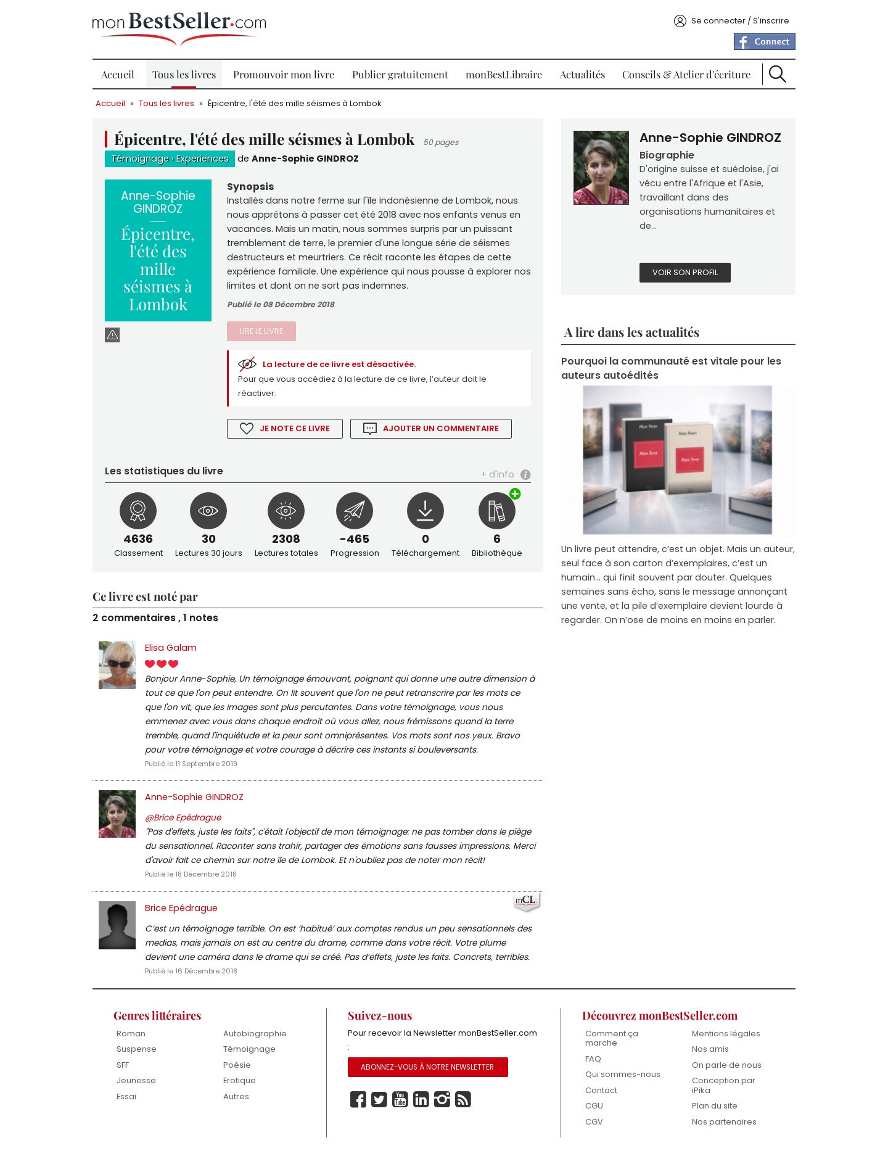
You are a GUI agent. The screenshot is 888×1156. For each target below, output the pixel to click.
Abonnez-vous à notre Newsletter (427, 1067)
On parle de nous (727, 1065)
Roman (131, 1033)
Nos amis (710, 1049)
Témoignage (140, 158)
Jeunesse (136, 1080)
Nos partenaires (724, 1122)
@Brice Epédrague (183, 818)
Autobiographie (255, 1033)
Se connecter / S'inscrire (740, 21)
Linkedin (421, 1100)
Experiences (202, 158)
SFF (123, 1065)
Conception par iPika (723, 1085)
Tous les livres (184, 74)
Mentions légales (726, 1033)
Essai (126, 1096)
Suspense (137, 1049)
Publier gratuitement (400, 74)
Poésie (237, 1065)
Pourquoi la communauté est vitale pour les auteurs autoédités (671, 368)
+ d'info (497, 474)
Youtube (400, 1100)
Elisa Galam (171, 648)
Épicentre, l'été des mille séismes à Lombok (295, 103)
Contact (601, 1090)
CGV (594, 1122)
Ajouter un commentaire (441, 428)
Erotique (239, 1080)
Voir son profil (685, 272)
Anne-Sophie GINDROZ (305, 158)
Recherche (777, 74)
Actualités (582, 74)
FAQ (593, 1059)
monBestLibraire (504, 74)
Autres (236, 1096)
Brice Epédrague (181, 908)
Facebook (358, 1100)
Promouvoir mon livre (283, 74)
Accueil (117, 74)
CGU (594, 1106)
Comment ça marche (611, 1038)
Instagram (442, 1100)
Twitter (379, 1100)
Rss (463, 1100)
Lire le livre (261, 331)
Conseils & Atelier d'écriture (686, 74)
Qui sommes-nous (622, 1074)
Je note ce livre (295, 428)
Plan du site (715, 1106)
